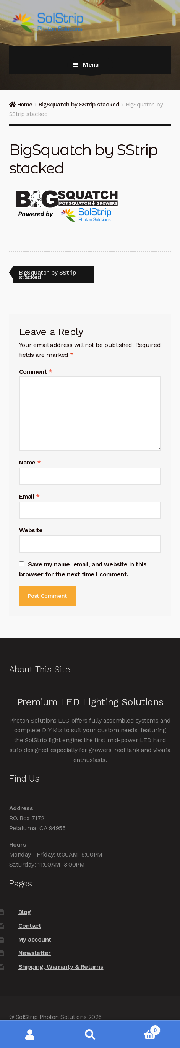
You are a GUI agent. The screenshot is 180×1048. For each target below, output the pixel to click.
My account (34, 939)
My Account (30, 1034)
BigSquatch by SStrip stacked (79, 104)
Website (31, 530)
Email (29, 496)
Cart (140, 1028)
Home (24, 104)
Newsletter (34, 952)
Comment (35, 371)
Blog (24, 912)
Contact (29, 925)
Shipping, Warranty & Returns (61, 966)
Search (90, 1034)
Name (30, 462)
